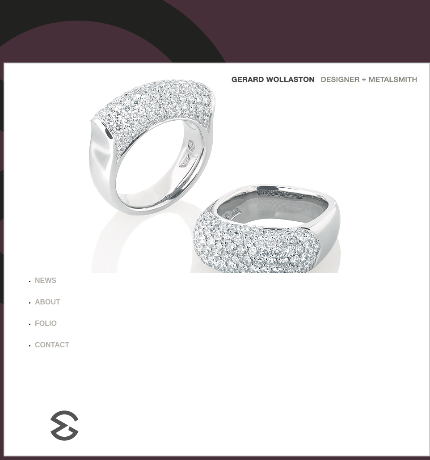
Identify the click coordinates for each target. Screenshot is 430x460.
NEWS (45, 280)
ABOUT (47, 302)
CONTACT (52, 345)
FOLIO (46, 323)
